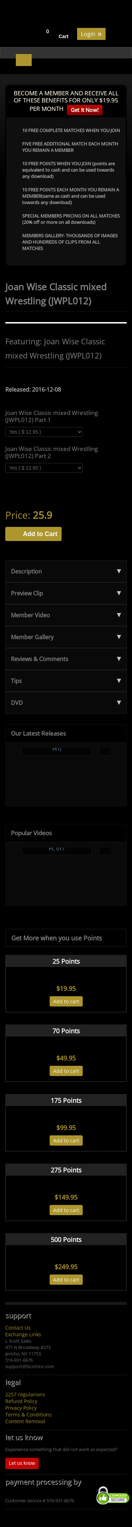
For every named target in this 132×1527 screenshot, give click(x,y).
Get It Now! (85, 109)
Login (91, 33)
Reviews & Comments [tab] (66, 659)
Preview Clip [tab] (66, 593)
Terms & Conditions (28, 1414)
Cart (64, 36)
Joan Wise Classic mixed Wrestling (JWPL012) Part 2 (51, 452)
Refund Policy (21, 1401)
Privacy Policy (21, 1407)
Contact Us (18, 1327)
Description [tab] (66, 571)
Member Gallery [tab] (66, 637)
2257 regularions (25, 1394)
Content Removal (25, 1421)
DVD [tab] (66, 703)
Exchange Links (23, 1334)
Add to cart (66, 1001)
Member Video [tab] (66, 615)
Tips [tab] (66, 681)
